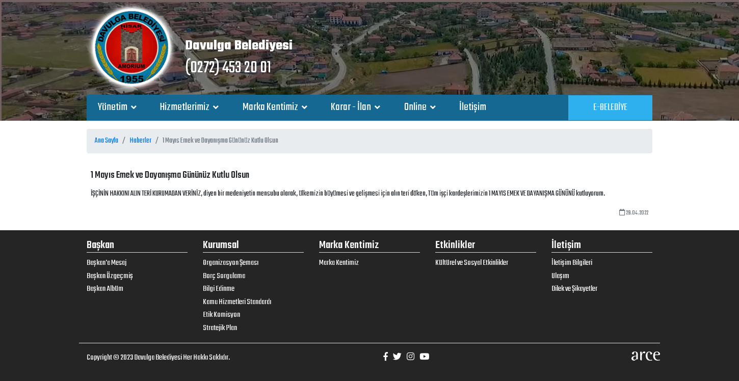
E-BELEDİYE (610, 107)
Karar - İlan (352, 107)
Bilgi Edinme (218, 289)
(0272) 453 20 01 (228, 68)
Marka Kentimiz (271, 107)
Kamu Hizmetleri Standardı (237, 302)
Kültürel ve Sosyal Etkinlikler (471, 263)
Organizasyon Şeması (230, 263)
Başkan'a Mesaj (106, 263)
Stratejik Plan (220, 328)
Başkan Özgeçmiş (110, 276)
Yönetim (113, 107)
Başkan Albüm (105, 289)
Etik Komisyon (221, 315)
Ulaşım (560, 276)
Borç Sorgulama (224, 276)
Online (416, 107)
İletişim (472, 107)
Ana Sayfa (106, 141)
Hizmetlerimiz (185, 107)
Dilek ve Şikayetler (574, 289)
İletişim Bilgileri (571, 263)
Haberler (140, 141)
